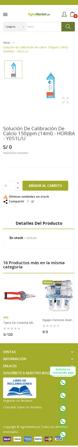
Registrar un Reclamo (17, 401)
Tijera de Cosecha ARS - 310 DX (19, 323)
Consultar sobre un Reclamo (22, 407)
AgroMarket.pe (30, 427)
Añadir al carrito (45, 185)
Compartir (28, 201)
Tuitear (32, 201)
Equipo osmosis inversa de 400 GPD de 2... (58, 320)
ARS (6, 317)
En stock (16, 237)
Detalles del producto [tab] (39, 223)
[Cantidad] (9, 186)
